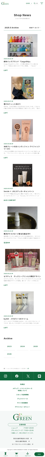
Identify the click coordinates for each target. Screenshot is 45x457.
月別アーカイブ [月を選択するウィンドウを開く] (34, 27)
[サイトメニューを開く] (41, 3)
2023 (9, 346)
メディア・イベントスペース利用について (22, 389)
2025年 (23, 368)
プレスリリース (22, 399)
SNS (39, 454)
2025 (35, 346)
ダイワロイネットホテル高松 (21, 444)
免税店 (22, 384)
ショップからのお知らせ (13, 368)
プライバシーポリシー (22, 407)
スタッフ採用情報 (22, 395)
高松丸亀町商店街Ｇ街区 (21, 438)
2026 (9, 354)
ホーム (4, 368)
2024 (22, 346)
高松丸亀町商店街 (21, 441)
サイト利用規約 (22, 403)
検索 (36, 3)
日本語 (28, 3)
